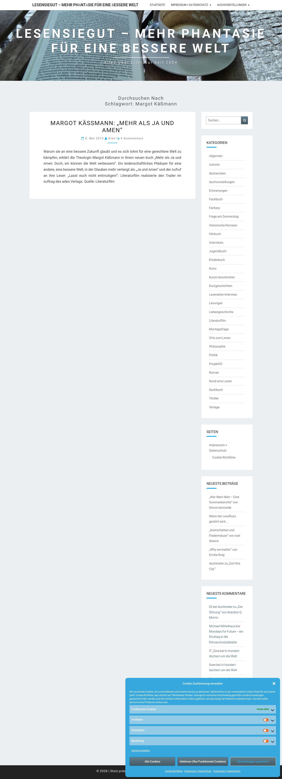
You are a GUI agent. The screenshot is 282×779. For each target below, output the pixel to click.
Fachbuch (216, 199)
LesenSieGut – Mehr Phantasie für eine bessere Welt (85, 4)
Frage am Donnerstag (224, 216)
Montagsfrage (219, 329)
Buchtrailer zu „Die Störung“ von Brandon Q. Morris (226, 612)
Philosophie (217, 346)
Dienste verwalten (140, 750)
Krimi (212, 269)
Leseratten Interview (223, 294)
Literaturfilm (217, 320)
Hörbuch (215, 234)
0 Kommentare (132, 138)
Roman (214, 372)
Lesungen (216, 303)
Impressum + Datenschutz (197, 771)
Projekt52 (215, 364)
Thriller (214, 398)
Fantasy (214, 208)
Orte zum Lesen (220, 338)
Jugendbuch (217, 251)
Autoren (214, 164)
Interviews (216, 242)
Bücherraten (217, 173)
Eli (210, 607)
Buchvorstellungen (231, 5)
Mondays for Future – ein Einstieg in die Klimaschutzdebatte (226, 636)
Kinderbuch (217, 260)
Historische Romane (223, 225)
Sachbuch (216, 390)
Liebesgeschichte (221, 312)
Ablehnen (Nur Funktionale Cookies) (202, 761)
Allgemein (216, 156)
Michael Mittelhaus (222, 626)
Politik (213, 355)
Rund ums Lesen (220, 381)
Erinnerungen (218, 190)
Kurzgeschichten (220, 286)
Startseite (157, 5)
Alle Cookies (152, 761)
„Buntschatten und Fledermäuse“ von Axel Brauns (224, 535)
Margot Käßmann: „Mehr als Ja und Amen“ (112, 126)
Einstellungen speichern (252, 761)
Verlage (214, 407)
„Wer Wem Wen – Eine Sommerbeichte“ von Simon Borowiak (224, 502)
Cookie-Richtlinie (173, 771)
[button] (274, 683)
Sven (112, 138)
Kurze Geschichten (222, 277)
